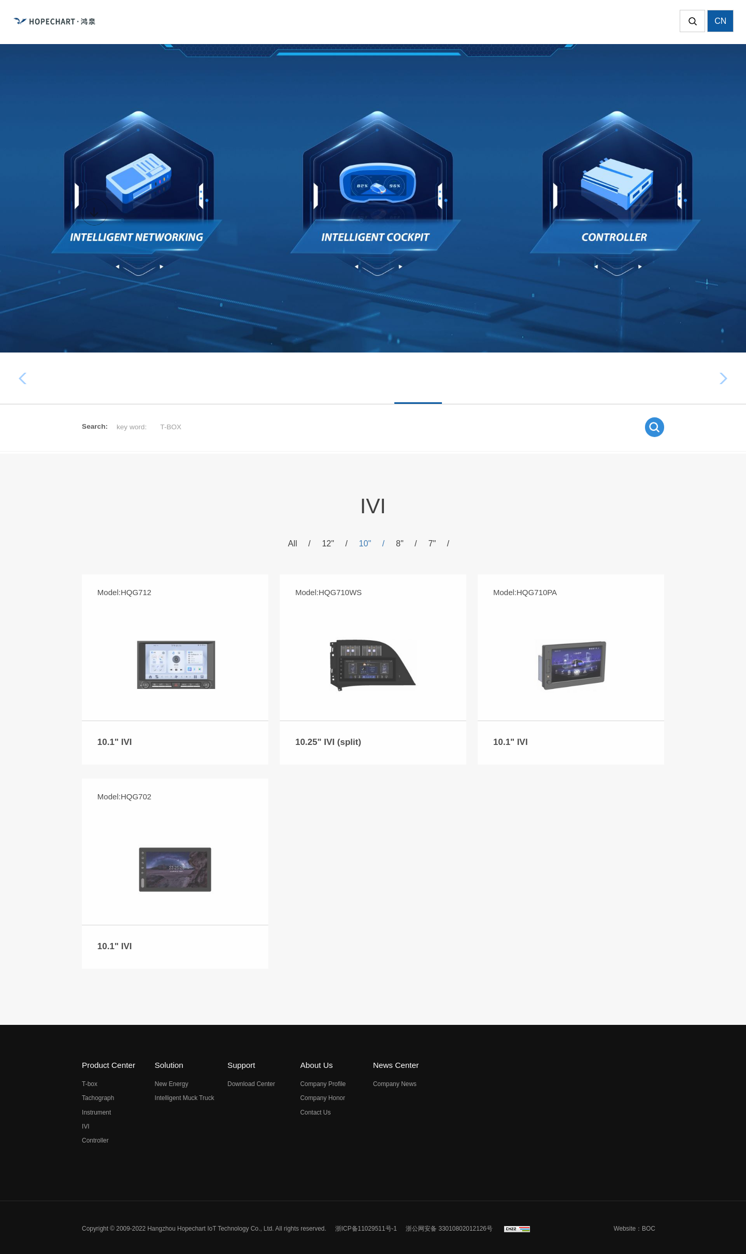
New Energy (172, 1081)
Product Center (108, 1063)
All (301, 545)
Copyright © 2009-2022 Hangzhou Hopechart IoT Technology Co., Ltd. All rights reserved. (204, 1226)
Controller (503, 378)
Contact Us (315, 1110)
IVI (443, 378)
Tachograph (298, 378)
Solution (169, 1063)
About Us (316, 1063)
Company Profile (323, 1081)
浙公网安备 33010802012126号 (449, 1226)
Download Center (251, 1081)
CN (720, 22)
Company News (395, 1081)
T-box (225, 378)
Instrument (380, 378)
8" (405, 545)
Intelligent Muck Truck (184, 1096)
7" (436, 545)
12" (335, 545)
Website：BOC (634, 1226)
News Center (396, 1063)
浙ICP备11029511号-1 (366, 1226)
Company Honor (323, 1096)
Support (241, 1063)
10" (371, 545)
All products (152, 378)
